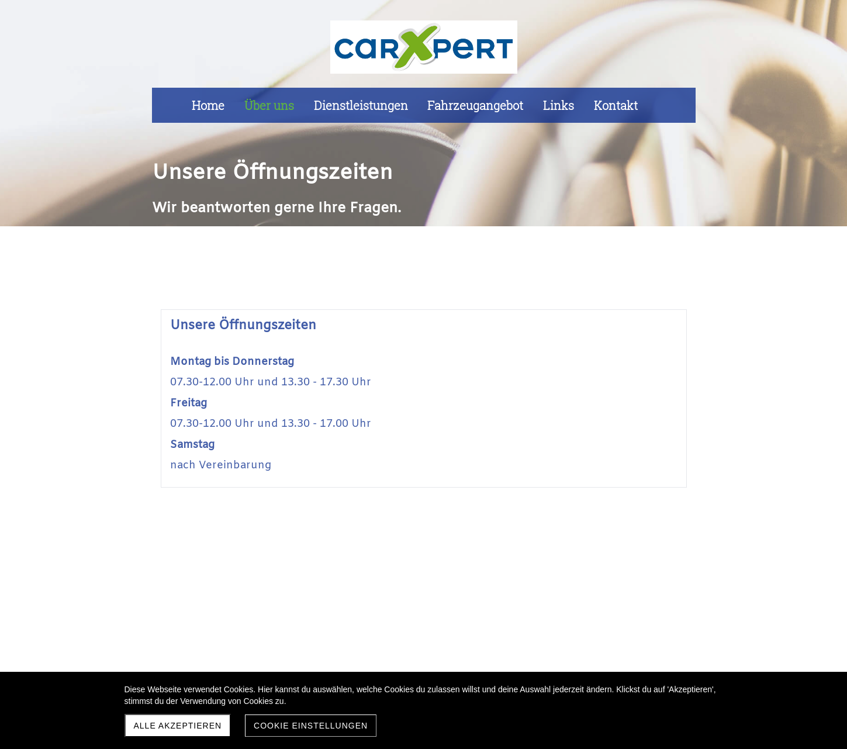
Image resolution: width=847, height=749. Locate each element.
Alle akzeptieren (178, 725)
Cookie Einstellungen (311, 725)
